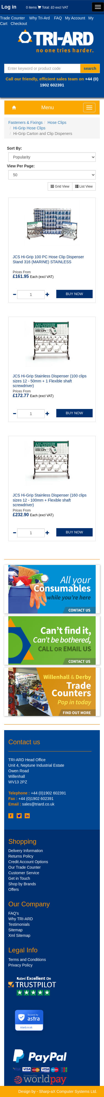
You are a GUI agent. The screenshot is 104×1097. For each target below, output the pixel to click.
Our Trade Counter (24, 867)
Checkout (19, 23)
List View (84, 186)
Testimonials (19, 924)
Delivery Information (25, 850)
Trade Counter (12, 18)
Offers (13, 889)
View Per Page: (21, 166)
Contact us (24, 742)
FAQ (58, 18)
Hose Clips (57, 122)
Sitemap (15, 930)
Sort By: (14, 148)
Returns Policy (20, 856)
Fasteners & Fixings (25, 122)
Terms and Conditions (27, 959)
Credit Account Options (28, 862)
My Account (75, 18)
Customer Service (23, 873)
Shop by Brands (22, 884)
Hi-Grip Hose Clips (29, 128)
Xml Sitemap (19, 935)
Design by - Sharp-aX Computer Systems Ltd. (57, 1091)
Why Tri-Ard (39, 18)
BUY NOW (74, 294)
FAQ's (13, 913)
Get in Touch (19, 878)
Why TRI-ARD (20, 919)
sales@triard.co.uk (38, 804)
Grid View (60, 186)
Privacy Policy (20, 965)
